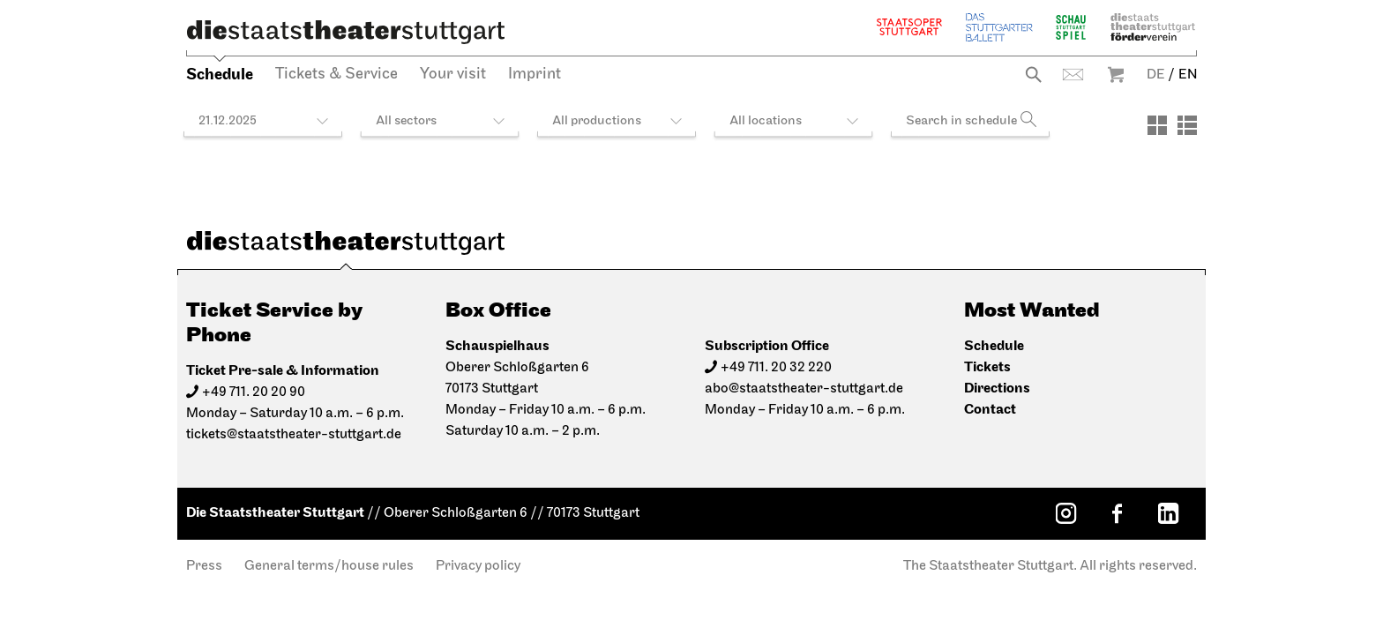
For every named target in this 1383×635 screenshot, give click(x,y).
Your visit (453, 74)
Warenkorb (1116, 74)
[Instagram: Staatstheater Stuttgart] (1065, 513)
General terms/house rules (329, 566)
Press (204, 566)
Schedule (219, 74)
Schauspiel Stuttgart (1071, 26)
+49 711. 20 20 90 (253, 392)
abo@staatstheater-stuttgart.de (804, 389)
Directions (997, 388)
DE (1156, 75)
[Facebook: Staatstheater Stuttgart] (1117, 513)
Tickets (987, 367)
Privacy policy (478, 566)
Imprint (534, 74)
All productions (596, 121)
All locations (765, 121)
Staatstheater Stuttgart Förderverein (1153, 26)
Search (1033, 74)
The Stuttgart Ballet (999, 26)
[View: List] (1187, 125)
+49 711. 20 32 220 (776, 368)
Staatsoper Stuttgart (909, 26)
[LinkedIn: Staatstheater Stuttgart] (1168, 513)
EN (1187, 75)
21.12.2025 (227, 121)
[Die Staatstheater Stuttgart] (346, 31)
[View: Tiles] (1157, 125)
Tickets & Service (336, 74)
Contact (1073, 75)
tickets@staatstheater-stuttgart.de (293, 435)
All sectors (406, 121)
